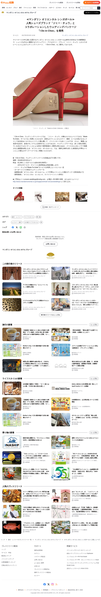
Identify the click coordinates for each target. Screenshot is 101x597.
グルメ (15, 8)
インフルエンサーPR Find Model (77, 556)
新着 (3, 8)
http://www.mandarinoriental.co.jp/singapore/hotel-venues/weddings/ (37, 181)
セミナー (37, 575)
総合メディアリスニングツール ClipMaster (80, 553)
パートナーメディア (8, 559)
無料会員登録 (38, 550)
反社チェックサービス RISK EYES (77, 568)
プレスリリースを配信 (56, 2)
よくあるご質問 (39, 563)
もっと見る (93, 324)
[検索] (98, 8)
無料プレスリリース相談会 (42, 572)
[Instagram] (52, 584)
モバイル (71, 8)
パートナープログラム (33, 590)
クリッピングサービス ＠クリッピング (79, 550)
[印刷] (25, 227)
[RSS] (56, 584)
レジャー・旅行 (17, 222)
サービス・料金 (6, 552)
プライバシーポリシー (58, 590)
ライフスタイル (42, 8)
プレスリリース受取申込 (41, 569)
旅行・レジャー (17, 217)
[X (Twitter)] (17, 227)
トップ (3, 539)
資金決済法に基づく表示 (75, 590)
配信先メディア (6, 556)
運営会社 (21, 590)
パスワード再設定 (39, 556)
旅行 (20, 8)
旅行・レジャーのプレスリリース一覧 (20, 539)
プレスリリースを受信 (73, 2)
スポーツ (51, 8)
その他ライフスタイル (31, 222)
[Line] (21, 227)
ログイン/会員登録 (92, 2)
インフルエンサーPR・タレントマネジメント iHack (83, 560)
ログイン (37, 553)
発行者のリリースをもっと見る (50, 315)
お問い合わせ (50, 244)
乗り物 (78, 8)
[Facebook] (13, 227)
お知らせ (37, 566)
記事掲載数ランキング (8, 562)
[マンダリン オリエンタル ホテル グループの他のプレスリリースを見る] (92, 12)
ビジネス (58, 8)
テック (65, 8)
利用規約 (45, 590)
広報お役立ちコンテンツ (9, 565)
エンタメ (9, 8)
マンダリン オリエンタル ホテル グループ (75, 35)
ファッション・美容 (29, 8)
